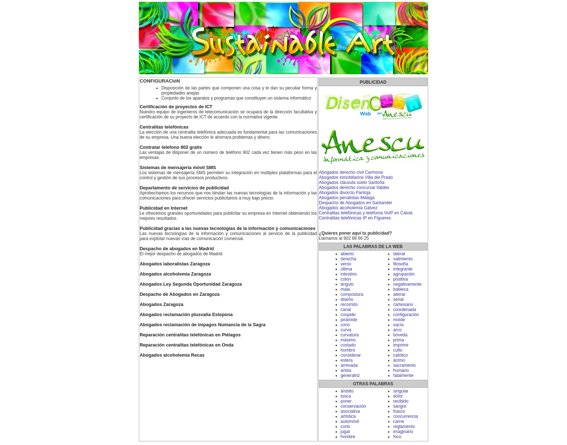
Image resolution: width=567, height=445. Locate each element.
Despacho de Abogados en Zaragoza (179, 294)
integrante (402, 269)
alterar (399, 294)
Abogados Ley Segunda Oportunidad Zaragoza (191, 284)
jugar (345, 431)
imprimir (401, 345)
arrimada (349, 365)
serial (398, 299)
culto (397, 350)
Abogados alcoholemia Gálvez (348, 207)
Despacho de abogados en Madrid (177, 248)
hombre (348, 436)
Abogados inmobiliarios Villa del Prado (356, 177)
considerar (351, 355)
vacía (398, 324)
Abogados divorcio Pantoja (345, 192)
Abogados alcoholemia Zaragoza (175, 274)
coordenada (404, 309)
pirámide (349, 319)
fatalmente (403, 375)
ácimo (399, 360)
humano (401, 370)
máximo (348, 340)
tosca (346, 396)
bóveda (400, 334)
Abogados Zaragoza (161, 304)
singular (400, 391)
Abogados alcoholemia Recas (172, 355)
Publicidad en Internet (163, 208)
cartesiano (403, 304)
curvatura (350, 334)
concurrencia (405, 416)
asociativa (350, 411)
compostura (352, 294)
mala (345, 289)
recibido (400, 401)
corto (345, 426)
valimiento (403, 258)
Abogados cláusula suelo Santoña (351, 182)
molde (399, 319)
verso (346, 263)
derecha (348, 258)
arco (397, 329)
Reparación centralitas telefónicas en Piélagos (190, 334)
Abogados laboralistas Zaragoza (175, 263)
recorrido (349, 304)
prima (398, 340)
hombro (348, 350)
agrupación (403, 274)
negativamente (407, 284)
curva (346, 329)
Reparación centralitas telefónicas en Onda (187, 345)
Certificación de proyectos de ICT (176, 106)
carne (398, 421)
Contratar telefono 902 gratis (171, 147)
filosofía (400, 263)
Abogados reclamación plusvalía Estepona (186, 314)
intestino (349, 274)
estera (347, 360)
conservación (353, 406)
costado (348, 345)
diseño (347, 299)
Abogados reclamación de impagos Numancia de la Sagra (202, 324)
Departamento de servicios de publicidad (184, 187)
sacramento (404, 365)
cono (345, 324)
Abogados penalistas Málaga (347, 197)
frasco (399, 411)
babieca (400, 289)
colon (346, 279)
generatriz (350, 375)
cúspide (348, 314)
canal (346, 309)
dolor (398, 396)
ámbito (347, 391)
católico (400, 355)
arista (346, 370)
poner (346, 401)
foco (397, 436)
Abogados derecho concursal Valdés (354, 187)
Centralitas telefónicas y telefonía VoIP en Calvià (366, 212)
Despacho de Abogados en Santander (355, 202)
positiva (400, 279)
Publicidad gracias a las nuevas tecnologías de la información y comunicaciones (227, 228)
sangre (399, 406)
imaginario (403, 431)
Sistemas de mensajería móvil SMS (178, 167)
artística (348, 416)
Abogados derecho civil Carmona (351, 172)
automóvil (350, 421)
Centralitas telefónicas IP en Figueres (355, 218)
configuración (406, 314)
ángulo (347, 284)
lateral (399, 253)
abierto (347, 253)
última (346, 269)
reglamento (404, 426)
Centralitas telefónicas (164, 127)
